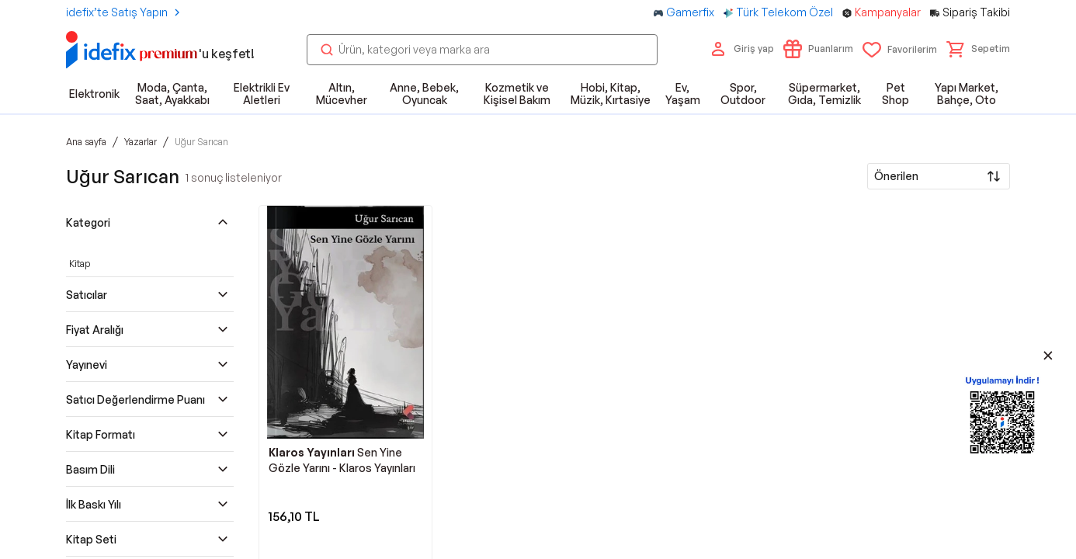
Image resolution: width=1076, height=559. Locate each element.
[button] (978, 49)
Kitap (79, 263)
